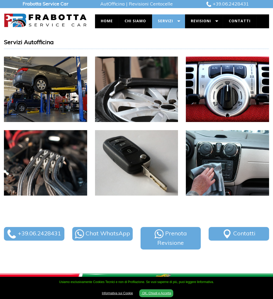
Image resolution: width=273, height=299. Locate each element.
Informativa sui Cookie (117, 293)
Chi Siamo (135, 20)
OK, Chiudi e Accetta (156, 293)
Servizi (165, 20)
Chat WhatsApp (102, 233)
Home (107, 20)
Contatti (239, 20)
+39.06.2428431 (231, 4)
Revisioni (201, 20)
